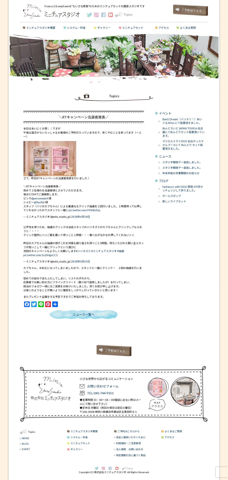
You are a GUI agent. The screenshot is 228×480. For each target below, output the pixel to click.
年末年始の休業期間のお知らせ (180, 173)
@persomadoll (39, 198)
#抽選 (120, 251)
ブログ (163, 181)
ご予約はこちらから (129, 431)
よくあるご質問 (173, 431)
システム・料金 (76, 27)
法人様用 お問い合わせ (129, 449)
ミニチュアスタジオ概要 (40, 27)
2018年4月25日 (80, 261)
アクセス (164, 27)
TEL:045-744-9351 (100, 393)
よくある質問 (188, 27)
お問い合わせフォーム (103, 386)
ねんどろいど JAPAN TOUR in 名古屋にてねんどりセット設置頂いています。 (183, 132)
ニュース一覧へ (84, 314)
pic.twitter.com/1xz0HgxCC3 (40, 255)
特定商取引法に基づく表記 (131, 455)
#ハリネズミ (83, 251)
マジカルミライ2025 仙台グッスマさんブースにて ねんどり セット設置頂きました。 (183, 145)
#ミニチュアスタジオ (104, 251)
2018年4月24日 (80, 216)
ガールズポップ (171, 195)
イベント (165, 113)
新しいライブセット (174, 201)
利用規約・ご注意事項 (128, 443)
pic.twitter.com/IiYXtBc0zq (84, 210)
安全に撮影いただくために (131, 437)
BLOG (25, 443)
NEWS (25, 438)
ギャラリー (103, 27)
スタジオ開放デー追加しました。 (182, 162)
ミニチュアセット (132, 27)
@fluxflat (39, 202)
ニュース (165, 156)
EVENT (26, 449)
